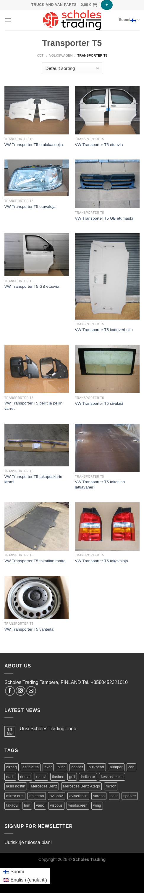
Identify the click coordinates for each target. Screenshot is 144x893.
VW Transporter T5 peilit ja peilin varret (33, 406)
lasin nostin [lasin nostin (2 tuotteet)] (15, 786)
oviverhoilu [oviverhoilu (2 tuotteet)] (78, 796)
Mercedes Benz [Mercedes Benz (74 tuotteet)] (44, 786)
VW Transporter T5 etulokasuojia (33, 144)
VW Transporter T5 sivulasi (99, 403)
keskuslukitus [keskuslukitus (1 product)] (112, 776)
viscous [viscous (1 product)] (56, 805)
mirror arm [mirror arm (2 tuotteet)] (15, 796)
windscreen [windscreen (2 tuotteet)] (78, 805)
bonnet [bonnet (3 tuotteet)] (77, 767)
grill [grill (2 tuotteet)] (72, 776)
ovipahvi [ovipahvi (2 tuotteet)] (57, 796)
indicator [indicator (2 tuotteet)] (88, 776)
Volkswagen (60, 55)
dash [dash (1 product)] (10, 776)
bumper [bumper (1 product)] (116, 767)
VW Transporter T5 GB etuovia (31, 286)
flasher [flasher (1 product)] (57, 776)
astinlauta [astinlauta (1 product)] (30, 767)
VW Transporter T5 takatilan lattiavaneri (100, 484)
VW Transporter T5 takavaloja (101, 561)
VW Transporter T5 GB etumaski (104, 218)
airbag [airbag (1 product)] (11, 767)
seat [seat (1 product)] (114, 796)
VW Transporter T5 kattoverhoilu (103, 330)
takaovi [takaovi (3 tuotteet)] (12, 805)
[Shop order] (72, 68)
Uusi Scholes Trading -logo (48, 728)
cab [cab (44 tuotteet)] (131, 767)
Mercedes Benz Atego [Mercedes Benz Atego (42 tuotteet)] (81, 786)
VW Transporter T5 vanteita (29, 629)
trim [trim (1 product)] (27, 805)
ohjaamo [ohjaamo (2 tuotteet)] (36, 796)
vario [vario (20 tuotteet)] (40, 805)
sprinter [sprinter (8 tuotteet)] (129, 796)
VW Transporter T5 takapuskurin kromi (33, 479)
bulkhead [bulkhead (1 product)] (96, 767)
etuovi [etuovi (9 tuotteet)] (41, 776)
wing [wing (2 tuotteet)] (97, 805)
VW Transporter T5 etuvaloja (30, 206)
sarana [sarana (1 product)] (99, 796)
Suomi (129, 20)
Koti (40, 55)
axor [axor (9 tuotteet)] (48, 767)
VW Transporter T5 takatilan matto (35, 561)
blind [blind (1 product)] (62, 767)
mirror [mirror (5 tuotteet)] (111, 786)
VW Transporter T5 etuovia (99, 144)
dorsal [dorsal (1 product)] (25, 776)
